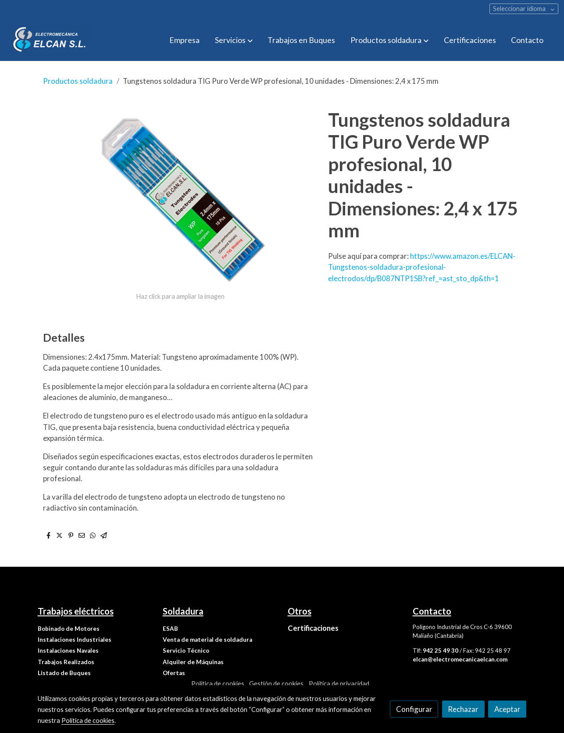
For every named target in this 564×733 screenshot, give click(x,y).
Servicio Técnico (186, 650)
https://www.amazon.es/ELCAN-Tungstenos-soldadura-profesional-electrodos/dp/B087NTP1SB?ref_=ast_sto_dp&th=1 (421, 266)
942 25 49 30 (440, 650)
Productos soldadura (78, 81)
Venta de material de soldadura (207, 639)
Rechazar (463, 709)
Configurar (414, 709)
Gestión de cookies (276, 683)
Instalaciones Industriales (74, 639)
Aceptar (507, 709)
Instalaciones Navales (68, 650)
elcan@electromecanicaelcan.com (460, 659)
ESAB (170, 628)
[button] (233, 40)
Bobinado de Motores (69, 628)
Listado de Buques (64, 672)
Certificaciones (313, 628)
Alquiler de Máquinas (193, 661)
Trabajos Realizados (66, 661)
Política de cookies (217, 683)
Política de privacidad (339, 683)
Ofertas (174, 672)
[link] (50, 41)
